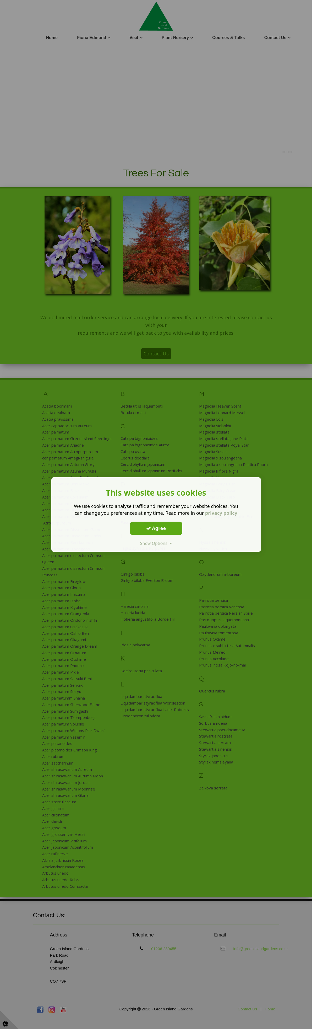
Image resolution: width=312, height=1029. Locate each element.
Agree (156, 528)
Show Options (156, 543)
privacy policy (221, 513)
